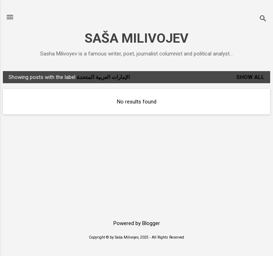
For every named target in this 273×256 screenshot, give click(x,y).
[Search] (263, 19)
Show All (250, 77)
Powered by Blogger (136, 223)
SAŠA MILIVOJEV (136, 38)
